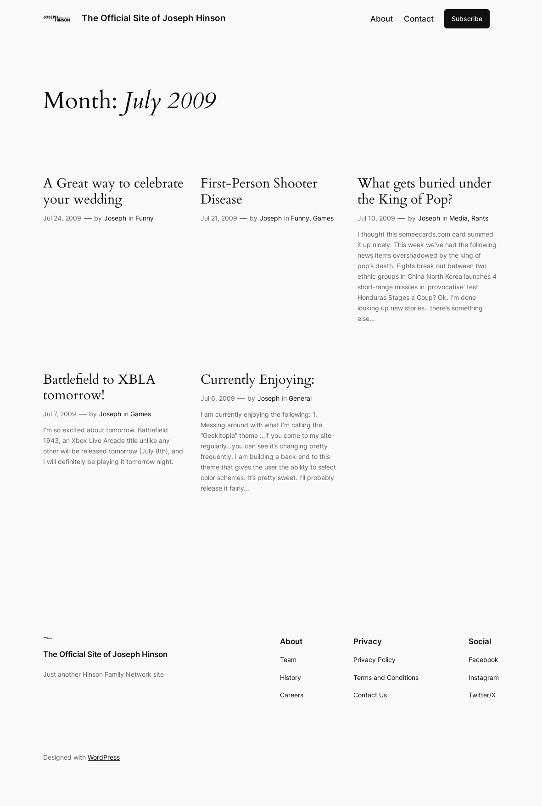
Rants (479, 218)
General (300, 398)
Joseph (115, 218)
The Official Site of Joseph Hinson (154, 18)
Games (323, 218)
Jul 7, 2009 (59, 414)
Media (458, 218)
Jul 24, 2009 (62, 218)
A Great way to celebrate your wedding (113, 191)
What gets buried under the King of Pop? (425, 191)
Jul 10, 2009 (376, 218)
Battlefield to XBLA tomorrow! (99, 387)
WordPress (104, 757)
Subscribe (467, 18)
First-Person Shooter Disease (259, 191)
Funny (144, 218)
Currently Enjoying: (257, 380)
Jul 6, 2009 (218, 398)
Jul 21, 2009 (219, 218)
